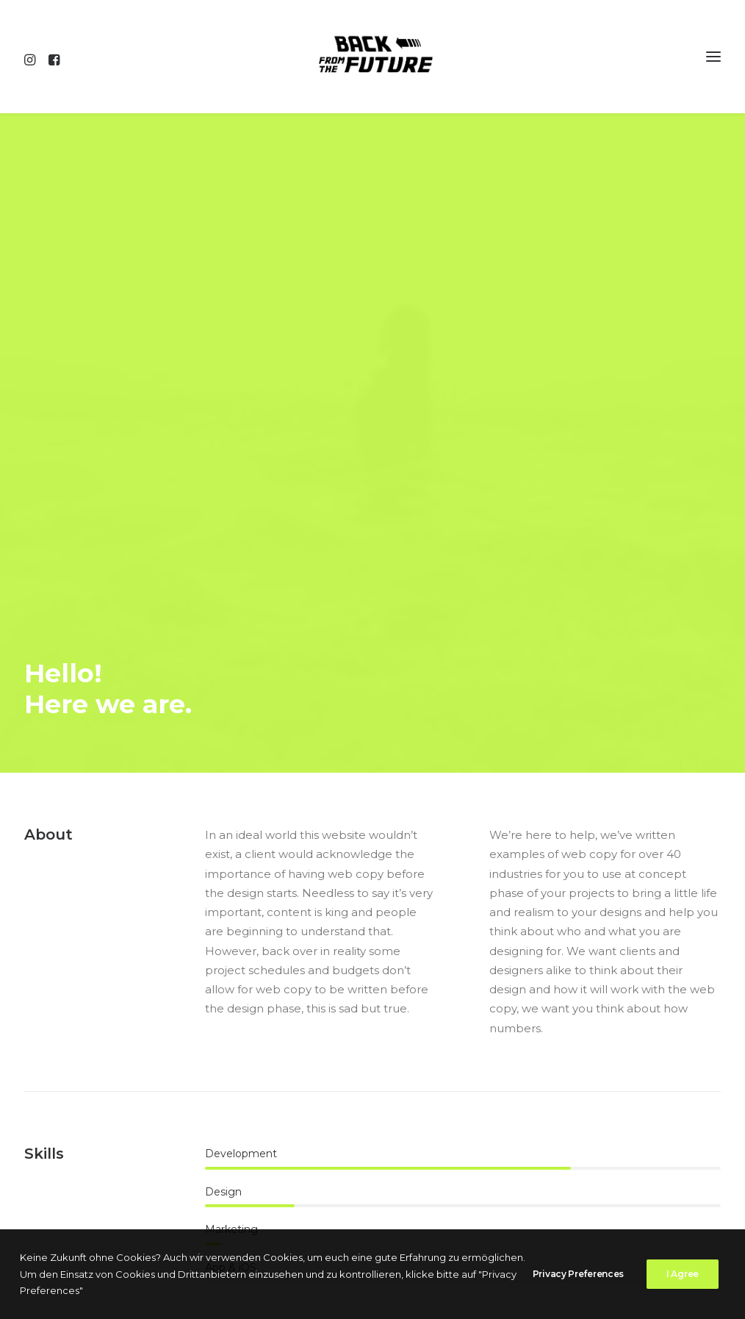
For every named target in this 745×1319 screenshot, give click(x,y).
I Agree (682, 1274)
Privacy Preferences (578, 1274)
